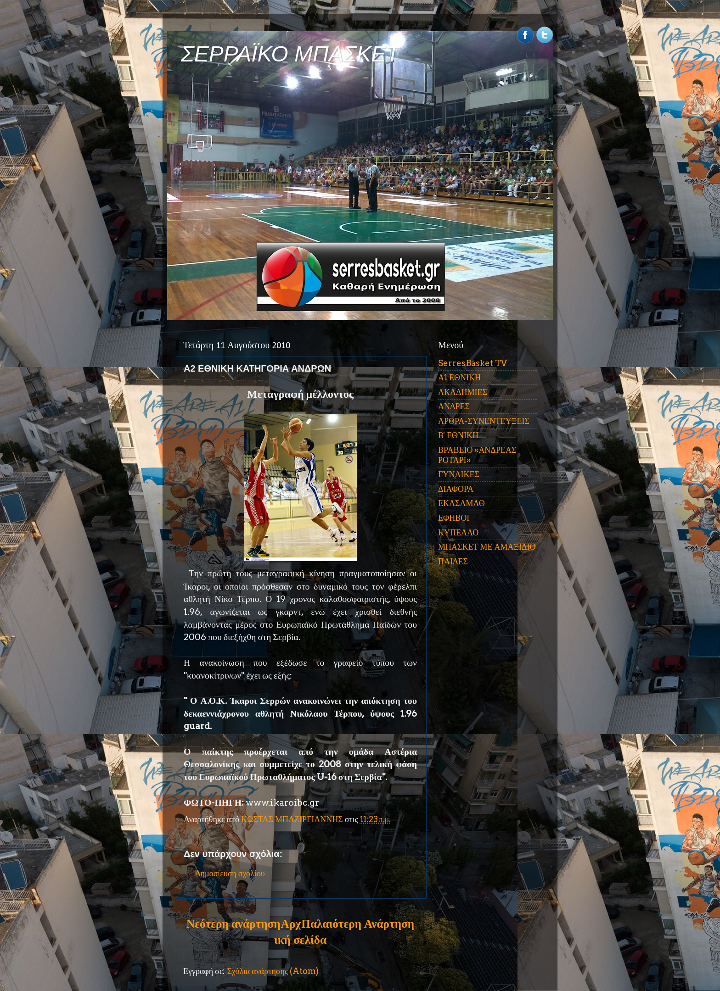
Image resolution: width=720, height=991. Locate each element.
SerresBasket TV (472, 363)
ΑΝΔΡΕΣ (454, 406)
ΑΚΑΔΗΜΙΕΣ (462, 392)
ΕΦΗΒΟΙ (453, 518)
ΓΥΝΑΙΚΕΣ (458, 474)
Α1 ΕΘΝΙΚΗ (459, 377)
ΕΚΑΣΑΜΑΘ (461, 503)
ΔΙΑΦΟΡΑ (455, 489)
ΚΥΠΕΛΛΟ (458, 532)
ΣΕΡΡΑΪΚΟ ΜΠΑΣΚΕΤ (290, 54)
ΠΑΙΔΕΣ (453, 561)
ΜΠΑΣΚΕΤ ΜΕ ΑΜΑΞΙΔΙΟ (487, 546)
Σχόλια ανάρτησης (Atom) (273, 971)
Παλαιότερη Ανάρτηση (357, 923)
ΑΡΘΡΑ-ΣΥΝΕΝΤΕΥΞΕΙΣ (483, 421)
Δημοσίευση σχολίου (230, 873)
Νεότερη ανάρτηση (233, 923)
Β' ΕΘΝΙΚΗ (458, 435)
